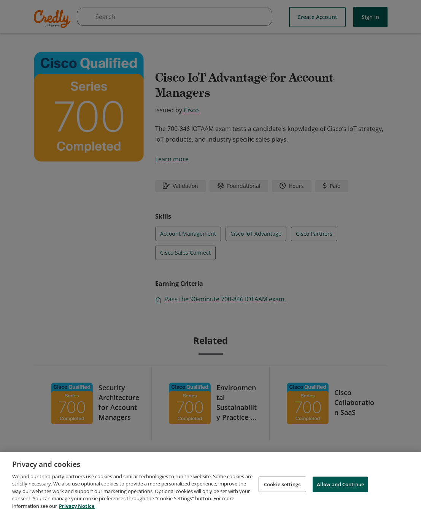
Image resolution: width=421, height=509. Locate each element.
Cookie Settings (282, 492)
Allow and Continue (340, 492)
